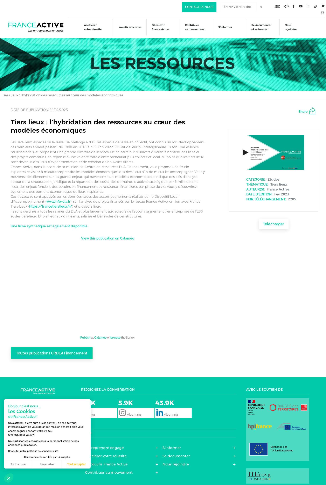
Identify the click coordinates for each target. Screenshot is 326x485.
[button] (9, 478)
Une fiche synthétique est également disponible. (49, 224)
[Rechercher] (261, 6)
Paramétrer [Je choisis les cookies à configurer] (47, 464)
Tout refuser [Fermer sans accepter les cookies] (18, 464)
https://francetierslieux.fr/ (50, 204)
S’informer (224, 28)
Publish (85, 335)
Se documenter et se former (260, 27)
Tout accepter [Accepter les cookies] (76, 464)
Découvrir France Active (158, 27)
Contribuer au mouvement (193, 27)
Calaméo (100, 335)
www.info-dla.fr (58, 199)
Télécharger (273, 221)
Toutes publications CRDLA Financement (54, 350)
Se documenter (177, 453)
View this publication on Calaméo (107, 236)
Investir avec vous (127, 28)
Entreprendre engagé (105, 445)
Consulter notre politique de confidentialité (33, 451)
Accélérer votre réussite (90, 27)
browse (115, 335)
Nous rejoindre (290, 27)
